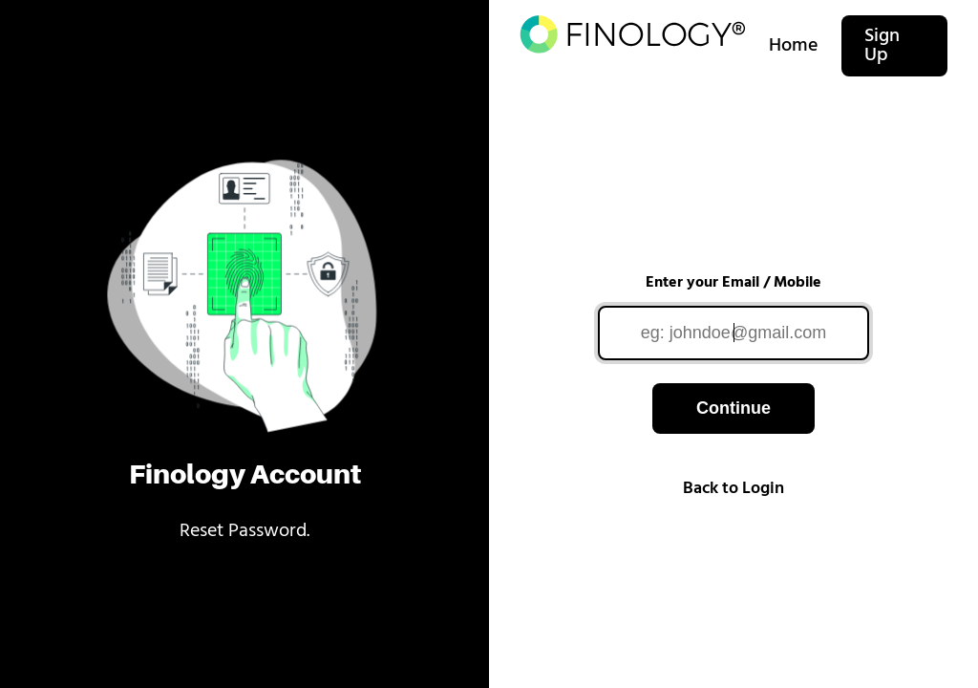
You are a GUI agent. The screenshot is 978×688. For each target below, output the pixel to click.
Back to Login (733, 489)
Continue (733, 408)
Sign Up (882, 46)
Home (794, 45)
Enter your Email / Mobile (733, 282)
